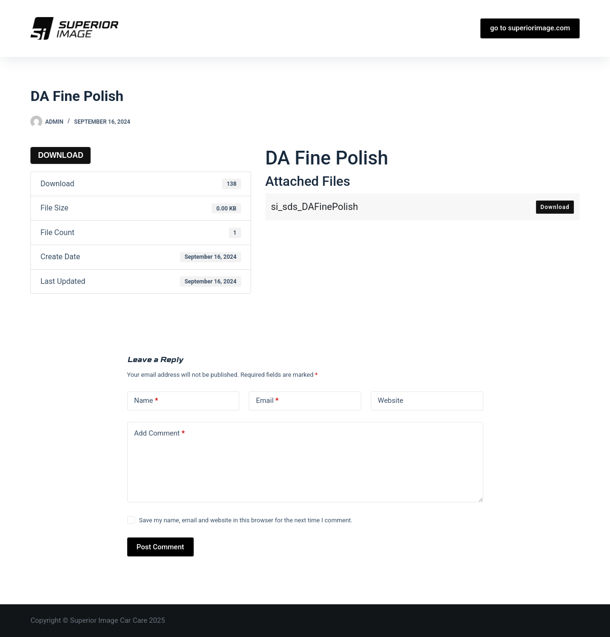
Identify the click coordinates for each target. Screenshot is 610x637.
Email (267, 401)
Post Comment (160, 547)
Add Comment (159, 433)
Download (60, 155)
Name (146, 401)
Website (391, 400)
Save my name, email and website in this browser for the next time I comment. (246, 520)
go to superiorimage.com (530, 28)
